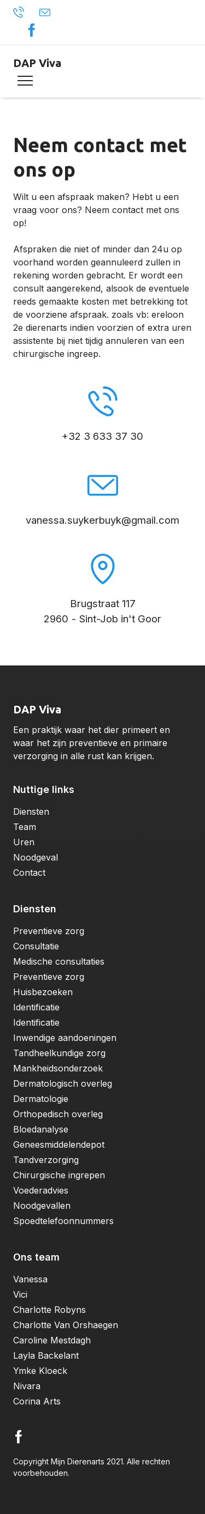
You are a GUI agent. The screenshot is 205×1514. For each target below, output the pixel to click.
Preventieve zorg (48, 930)
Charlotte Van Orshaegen (65, 1324)
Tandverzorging (46, 1159)
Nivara (26, 1385)
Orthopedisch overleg (58, 1114)
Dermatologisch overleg (62, 1083)
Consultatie (36, 946)
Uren (23, 842)
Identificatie (36, 1007)
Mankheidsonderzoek (58, 1068)
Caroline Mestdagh (52, 1340)
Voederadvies (40, 1190)
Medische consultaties (58, 961)
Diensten (31, 811)
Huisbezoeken (43, 991)
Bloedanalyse (40, 1129)
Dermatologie (40, 1098)
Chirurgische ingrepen (59, 1175)
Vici (20, 1294)
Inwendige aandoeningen (64, 1037)
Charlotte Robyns (49, 1309)
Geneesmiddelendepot (58, 1144)
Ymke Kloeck (40, 1370)
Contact (29, 872)
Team (24, 826)
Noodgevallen (42, 1205)
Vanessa (30, 1279)
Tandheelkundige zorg (59, 1052)
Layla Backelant (46, 1355)
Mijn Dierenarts (77, 1461)
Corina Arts (37, 1401)
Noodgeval (35, 857)
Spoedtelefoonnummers (63, 1220)
